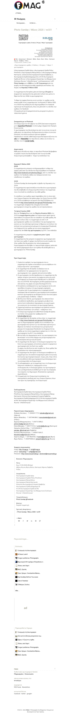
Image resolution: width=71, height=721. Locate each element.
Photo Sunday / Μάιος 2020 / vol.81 (28, 512)
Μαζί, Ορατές (22, 569)
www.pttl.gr (22, 451)
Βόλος (46, 59)
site (15, 139)
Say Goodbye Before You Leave (28, 577)
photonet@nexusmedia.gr (48, 454)
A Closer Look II (22, 554)
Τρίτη (45, 198)
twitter (23, 693)
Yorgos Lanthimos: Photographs (28, 558)
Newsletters (26, 687)
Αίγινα (38, 59)
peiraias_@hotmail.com (21, 430)
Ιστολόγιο (17, 680)
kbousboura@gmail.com (22, 434)
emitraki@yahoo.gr (43, 426)
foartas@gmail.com (43, 437)
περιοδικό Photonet (25, 126)
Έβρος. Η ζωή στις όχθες (26, 640)
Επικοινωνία (29, 674)
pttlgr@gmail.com (35, 451)
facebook (17, 693)
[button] (20, 19)
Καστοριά (51, 59)
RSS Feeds (17, 687)
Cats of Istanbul (23, 581)
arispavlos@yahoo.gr (42, 439)
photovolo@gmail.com (21, 424)
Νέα (17, 59)
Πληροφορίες (18, 674)
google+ (29, 693)
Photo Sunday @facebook (24, 499)
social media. (29, 141)
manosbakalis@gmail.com (47, 417)
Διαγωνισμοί (22, 59)
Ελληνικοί (29, 59)
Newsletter (25, 139)
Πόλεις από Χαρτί (23, 565)
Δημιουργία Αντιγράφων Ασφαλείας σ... (31, 562)
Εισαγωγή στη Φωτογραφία (27, 550)
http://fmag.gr (23, 449)
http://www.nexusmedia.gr (30, 454)
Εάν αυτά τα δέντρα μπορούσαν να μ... (30, 636)
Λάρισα (16, 61)
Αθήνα (34, 59)
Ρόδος (26, 61)
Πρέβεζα (21, 61)
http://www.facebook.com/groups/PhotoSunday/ (37, 202)
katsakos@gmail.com (25, 316)
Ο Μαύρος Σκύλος (24, 584)
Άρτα (42, 59)
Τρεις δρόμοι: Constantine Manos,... (29, 573)
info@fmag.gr (35, 449)
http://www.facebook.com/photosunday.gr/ (28, 173)
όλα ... (17, 590)
